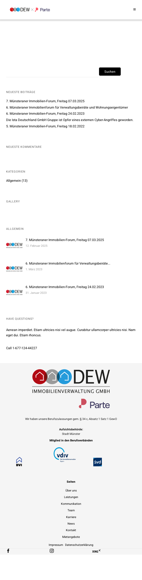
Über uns (71, 490)
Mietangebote (71, 537)
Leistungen (71, 497)
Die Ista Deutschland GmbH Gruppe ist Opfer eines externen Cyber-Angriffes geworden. (69, 120)
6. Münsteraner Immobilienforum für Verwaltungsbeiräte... (68, 263)
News (71, 524)
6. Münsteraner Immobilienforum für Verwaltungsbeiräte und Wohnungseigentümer (67, 107)
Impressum (56, 545)
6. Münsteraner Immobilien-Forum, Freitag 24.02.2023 (45, 113)
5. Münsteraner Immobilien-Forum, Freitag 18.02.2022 (45, 126)
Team (71, 510)
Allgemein (13, 180)
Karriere (71, 517)
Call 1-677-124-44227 (21, 348)
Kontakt (71, 530)
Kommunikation (71, 504)
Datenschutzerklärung (79, 545)
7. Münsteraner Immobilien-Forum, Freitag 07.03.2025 (45, 101)
